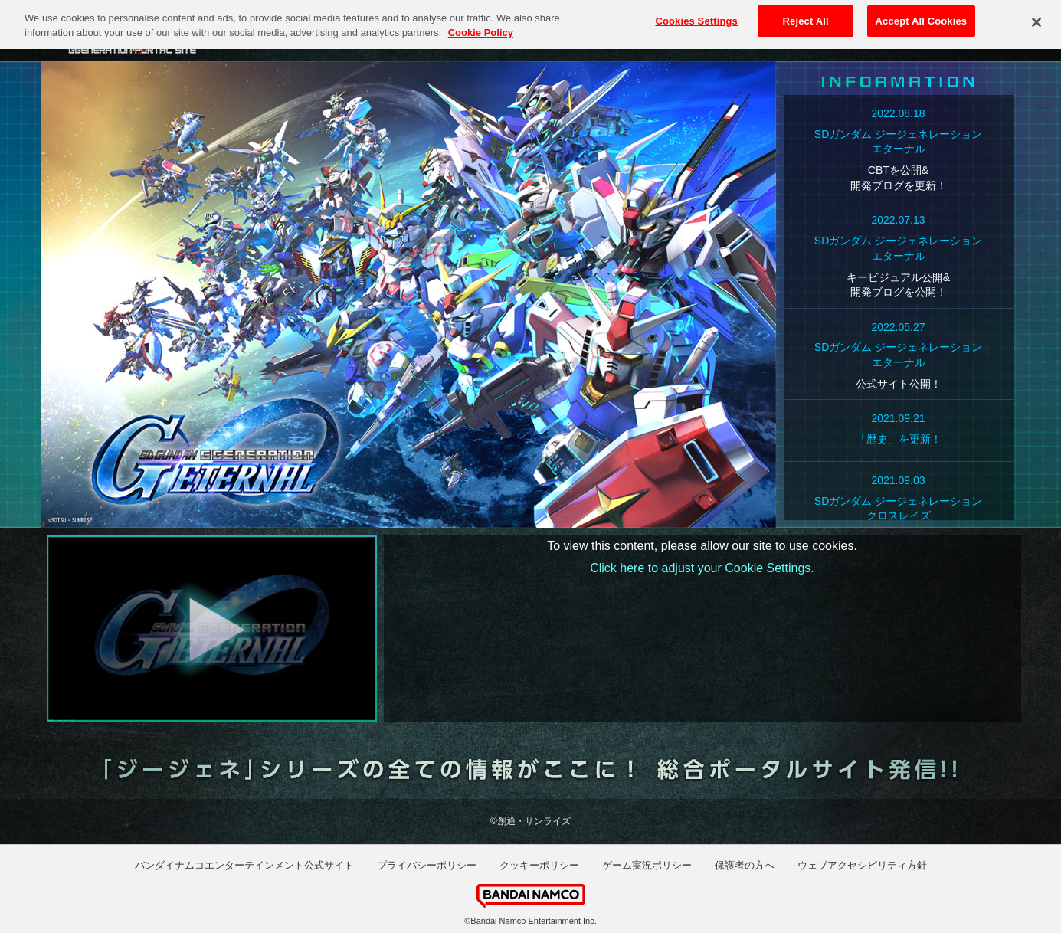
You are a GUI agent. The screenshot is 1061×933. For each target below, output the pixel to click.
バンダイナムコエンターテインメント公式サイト (244, 865)
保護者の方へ (744, 865)
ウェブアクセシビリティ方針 (862, 865)
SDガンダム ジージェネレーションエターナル (898, 142)
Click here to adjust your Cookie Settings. (702, 568)
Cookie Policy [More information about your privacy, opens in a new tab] (480, 26)
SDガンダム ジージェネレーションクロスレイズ (898, 508)
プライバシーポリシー (426, 865)
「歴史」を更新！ (898, 439)
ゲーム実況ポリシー (647, 865)
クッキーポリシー (539, 865)
